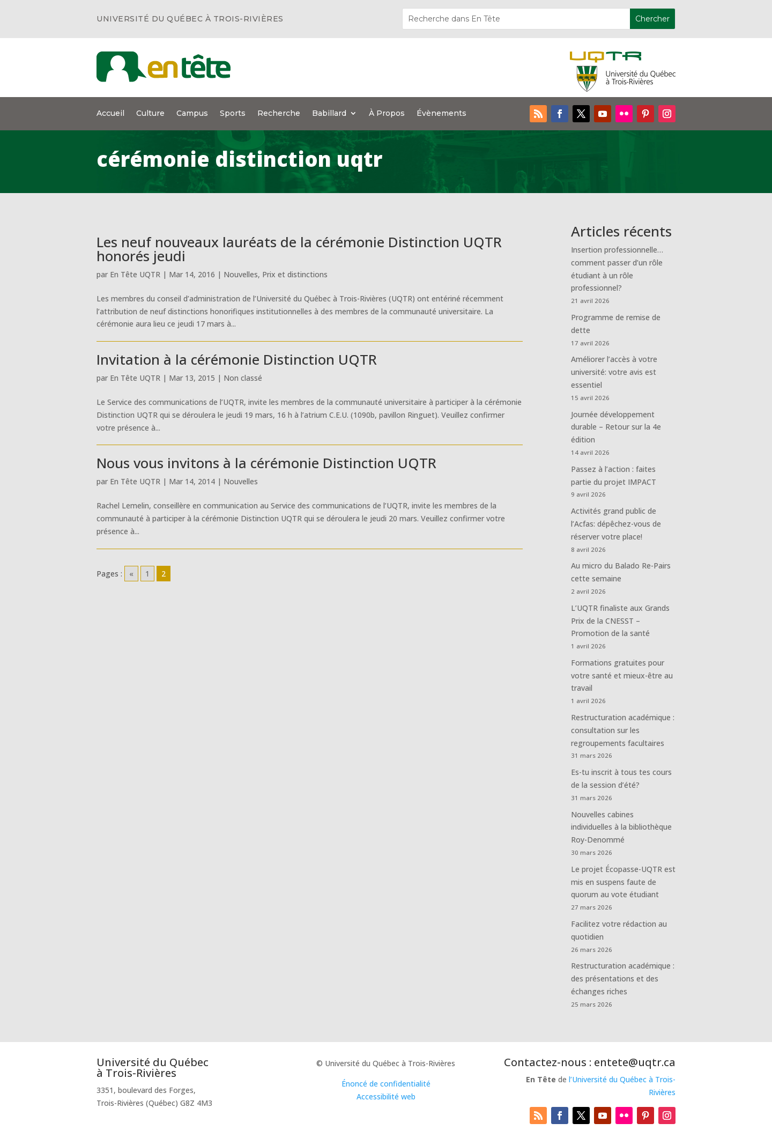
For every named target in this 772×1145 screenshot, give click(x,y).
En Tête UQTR (135, 274)
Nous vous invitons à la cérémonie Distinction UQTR (266, 462)
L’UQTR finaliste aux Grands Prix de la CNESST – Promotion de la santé (620, 621)
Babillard (329, 113)
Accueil (110, 113)
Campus (192, 113)
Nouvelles (241, 274)
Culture (150, 113)
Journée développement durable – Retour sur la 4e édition (616, 427)
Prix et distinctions (295, 274)
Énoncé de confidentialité (386, 1083)
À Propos (387, 113)
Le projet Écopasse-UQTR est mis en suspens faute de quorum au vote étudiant (623, 882)
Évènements (441, 113)
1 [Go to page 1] (147, 573)
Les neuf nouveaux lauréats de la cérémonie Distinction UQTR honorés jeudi (299, 248)
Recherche (278, 113)
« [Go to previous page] (131, 573)
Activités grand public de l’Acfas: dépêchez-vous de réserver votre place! (616, 524)
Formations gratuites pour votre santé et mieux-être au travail (622, 675)
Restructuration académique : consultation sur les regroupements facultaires (622, 730)
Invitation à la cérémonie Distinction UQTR (236, 359)
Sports (233, 113)
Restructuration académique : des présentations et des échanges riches (622, 978)
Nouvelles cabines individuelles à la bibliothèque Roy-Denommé (621, 827)
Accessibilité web (386, 1096)
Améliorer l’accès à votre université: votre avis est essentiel (614, 372)
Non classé (243, 378)
